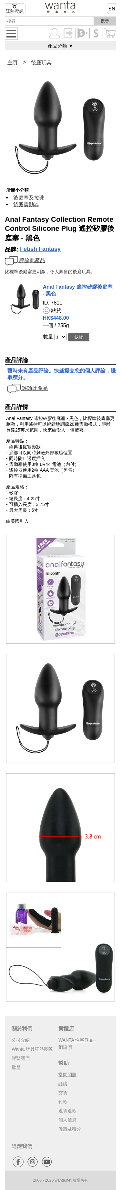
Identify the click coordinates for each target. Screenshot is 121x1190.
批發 (16, 1067)
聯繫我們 (21, 1058)
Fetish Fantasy (40, 249)
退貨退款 (67, 1110)
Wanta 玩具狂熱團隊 (32, 1049)
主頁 (12, 62)
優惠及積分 (69, 1128)
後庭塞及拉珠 (28, 197)
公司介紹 (21, 1040)
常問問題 (67, 1074)
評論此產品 (25, 260)
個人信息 (67, 1119)
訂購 (62, 1083)
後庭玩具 (41, 62)
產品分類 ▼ (60, 45)
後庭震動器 (26, 204)
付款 (62, 1101)
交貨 (62, 1092)
